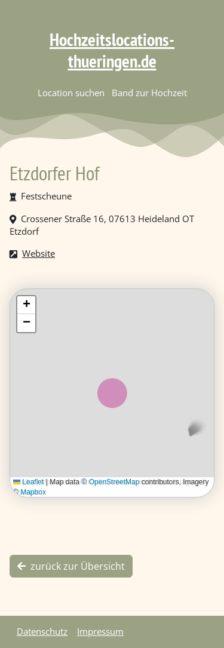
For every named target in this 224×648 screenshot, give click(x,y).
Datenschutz (42, 631)
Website (38, 253)
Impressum (100, 631)
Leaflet (28, 482)
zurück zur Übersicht (71, 566)
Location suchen (71, 93)
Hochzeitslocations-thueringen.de (112, 49)
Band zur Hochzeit (149, 93)
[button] (26, 305)
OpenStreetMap (114, 482)
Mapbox (33, 492)
